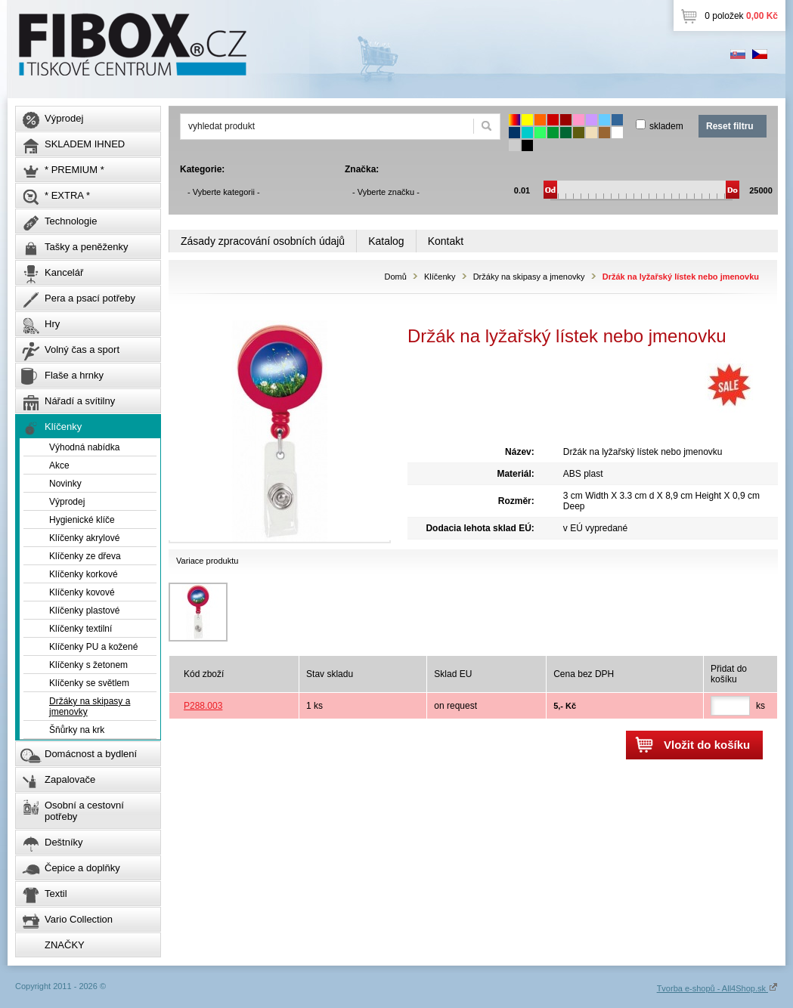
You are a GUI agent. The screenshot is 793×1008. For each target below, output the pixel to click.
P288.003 (203, 705)
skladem (666, 126)
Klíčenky (440, 276)
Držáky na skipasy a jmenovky (529, 276)
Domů (395, 276)
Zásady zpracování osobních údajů (263, 241)
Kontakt (445, 241)
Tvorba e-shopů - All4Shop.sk (717, 988)
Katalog (386, 241)
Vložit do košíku (707, 744)
